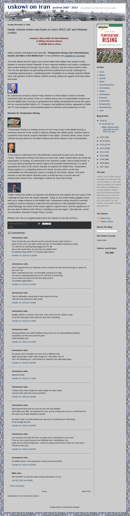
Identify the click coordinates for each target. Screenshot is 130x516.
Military (102, 75)
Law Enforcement (106, 85)
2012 (102, 148)
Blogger (76, 507)
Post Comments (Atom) (29, 496)
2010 (102, 156)
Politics (102, 91)
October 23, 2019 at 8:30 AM (24, 397)
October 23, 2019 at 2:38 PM (24, 426)
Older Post (86, 491)
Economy (103, 98)
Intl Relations (104, 94)
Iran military (18, 227)
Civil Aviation (104, 88)
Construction (104, 101)
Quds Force (67, 227)
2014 (102, 141)
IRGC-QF (47, 227)
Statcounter (101, 240)
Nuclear (102, 78)
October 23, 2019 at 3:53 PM (24, 449)
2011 (102, 152)
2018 (102, 121)
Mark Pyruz (106, 218)
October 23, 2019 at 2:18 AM (24, 321)
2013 (102, 145)
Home (44, 491)
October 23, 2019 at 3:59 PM (24, 465)
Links (101, 110)
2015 (102, 137)
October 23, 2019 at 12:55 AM (24, 255)
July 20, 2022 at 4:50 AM (22, 480)
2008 (102, 163)
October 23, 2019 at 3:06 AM (24, 363)
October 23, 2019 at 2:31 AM (24, 342)
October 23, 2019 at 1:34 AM (24, 303)
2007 (102, 167)
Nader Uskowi (57, 227)
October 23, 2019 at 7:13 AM (24, 378)
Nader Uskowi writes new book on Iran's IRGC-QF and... (110, 129)
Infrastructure (104, 104)
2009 (102, 159)
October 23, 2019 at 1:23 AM (24, 284)
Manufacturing (105, 107)
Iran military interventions (33, 227)
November (106, 124)
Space (102, 81)
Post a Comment (17, 486)
